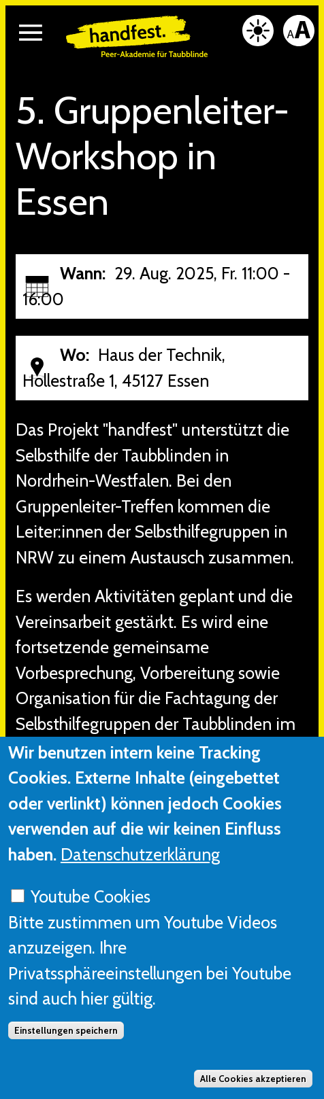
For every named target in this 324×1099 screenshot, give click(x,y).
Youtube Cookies (90, 924)
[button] (30, 32)
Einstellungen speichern (66, 1058)
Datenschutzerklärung (140, 881)
